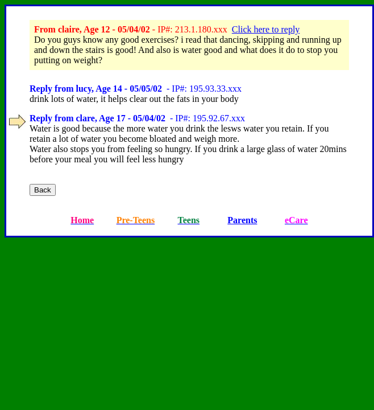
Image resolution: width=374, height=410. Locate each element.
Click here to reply (266, 29)
